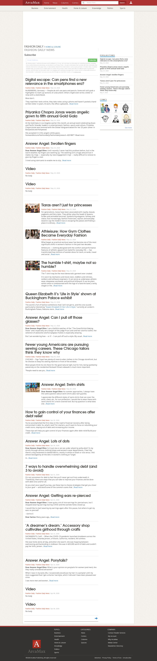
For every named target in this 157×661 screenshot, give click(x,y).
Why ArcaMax (113, 639)
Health (64, 8)
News (83, 633)
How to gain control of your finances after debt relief (60, 413)
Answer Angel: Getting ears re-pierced (57, 495)
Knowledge (96, 8)
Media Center (113, 643)
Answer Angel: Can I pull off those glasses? (53, 319)
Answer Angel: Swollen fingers (50, 143)
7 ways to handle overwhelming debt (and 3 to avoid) (61, 468)
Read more (73, 104)
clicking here (77, 72)
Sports (122, 8)
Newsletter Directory (115, 646)
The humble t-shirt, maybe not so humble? (68, 264)
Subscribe (92, 60)
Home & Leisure (80, 8)
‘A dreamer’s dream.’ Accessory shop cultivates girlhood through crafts (57, 527)
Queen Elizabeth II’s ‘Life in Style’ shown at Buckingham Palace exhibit (60, 295)
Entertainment (50, 8)
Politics (110, 8)
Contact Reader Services (116, 633)
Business (35, 8)
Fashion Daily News (42, 88)
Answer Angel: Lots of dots (47, 441)
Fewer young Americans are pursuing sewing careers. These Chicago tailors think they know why (57, 348)
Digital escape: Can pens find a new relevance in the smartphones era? (56, 81)
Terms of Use (117, 658)
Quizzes (84, 643)
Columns (84, 639)
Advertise (98, 658)
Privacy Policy (106, 658)
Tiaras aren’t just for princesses (66, 204)
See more (128, 128)
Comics (83, 636)
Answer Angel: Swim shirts (62, 384)
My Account (112, 636)
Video (30, 168)
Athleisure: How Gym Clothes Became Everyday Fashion (65, 233)
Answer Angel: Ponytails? (46, 560)
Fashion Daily (30, 88)
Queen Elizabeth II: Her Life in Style (60, 307)
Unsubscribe (127, 658)
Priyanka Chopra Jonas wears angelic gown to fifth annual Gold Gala (57, 113)
